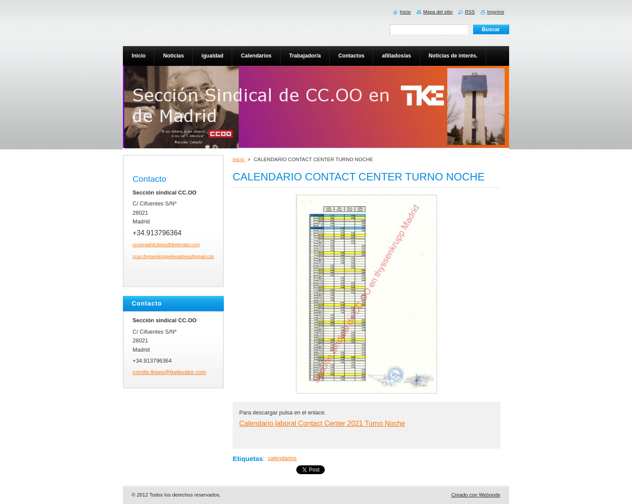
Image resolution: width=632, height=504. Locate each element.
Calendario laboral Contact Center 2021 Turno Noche (322, 423)
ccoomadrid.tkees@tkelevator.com (166, 244)
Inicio (239, 159)
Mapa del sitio (437, 11)
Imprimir (495, 11)
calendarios (282, 458)
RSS (469, 11)
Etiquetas (248, 458)
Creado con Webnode (475, 494)
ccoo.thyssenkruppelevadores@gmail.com (174, 256)
